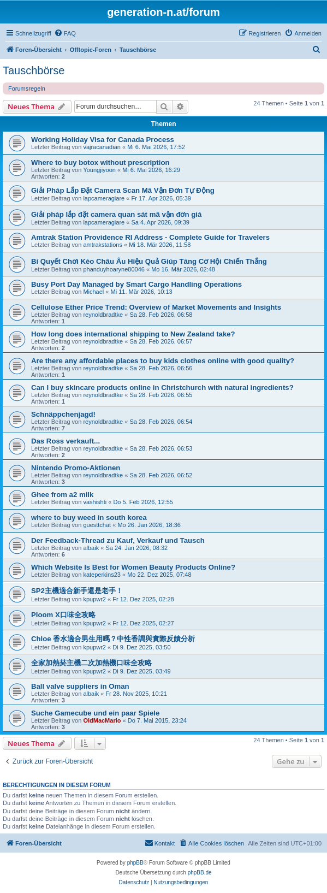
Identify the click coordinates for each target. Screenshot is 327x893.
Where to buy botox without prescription (100, 162)
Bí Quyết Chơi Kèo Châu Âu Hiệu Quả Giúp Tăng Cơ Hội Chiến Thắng (149, 261)
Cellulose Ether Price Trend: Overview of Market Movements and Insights (156, 307)
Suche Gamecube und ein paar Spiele (95, 713)
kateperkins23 (102, 574)
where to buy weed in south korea (89, 517)
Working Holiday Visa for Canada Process (102, 139)
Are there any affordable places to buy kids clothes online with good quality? (162, 361)
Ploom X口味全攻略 (63, 615)
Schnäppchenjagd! (63, 414)
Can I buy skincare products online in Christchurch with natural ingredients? (162, 387)
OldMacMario (102, 720)
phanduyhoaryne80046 (114, 269)
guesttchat (97, 525)
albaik (91, 548)
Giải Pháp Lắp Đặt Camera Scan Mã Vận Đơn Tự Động (123, 190)
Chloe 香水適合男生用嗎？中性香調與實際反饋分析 (113, 639)
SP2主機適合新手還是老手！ (77, 591)
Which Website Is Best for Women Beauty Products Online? (133, 567)
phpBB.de (200, 873)
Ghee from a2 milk (62, 494)
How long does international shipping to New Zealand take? (133, 334)
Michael (93, 291)
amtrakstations (102, 244)
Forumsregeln (26, 88)
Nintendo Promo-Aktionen (75, 468)
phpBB (135, 863)
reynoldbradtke (103, 314)
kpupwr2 (94, 599)
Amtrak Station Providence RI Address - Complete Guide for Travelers (150, 237)
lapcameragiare (103, 198)
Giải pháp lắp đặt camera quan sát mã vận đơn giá (116, 214)
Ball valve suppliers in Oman (80, 686)
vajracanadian (102, 147)
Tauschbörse (33, 70)
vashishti (94, 502)
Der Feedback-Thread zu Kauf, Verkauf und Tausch (118, 540)
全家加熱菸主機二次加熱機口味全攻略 (91, 663)
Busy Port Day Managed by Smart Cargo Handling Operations (136, 284)
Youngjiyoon (99, 170)
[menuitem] (65, 33)
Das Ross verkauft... (65, 441)
